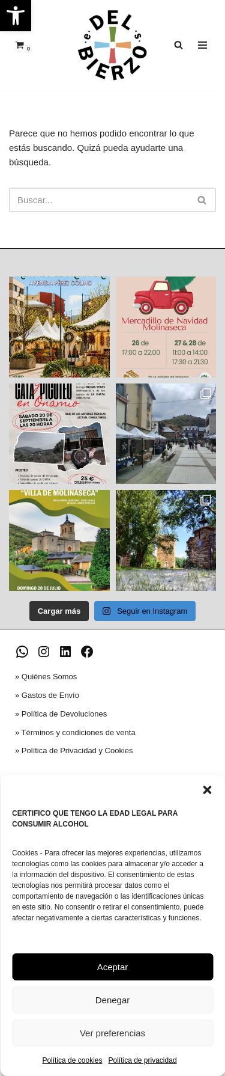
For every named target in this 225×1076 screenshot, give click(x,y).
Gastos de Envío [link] (50, 695)
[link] (15, 15)
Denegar (112, 1000)
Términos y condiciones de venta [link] (79, 732)
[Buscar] (99, 200)
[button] (207, 790)
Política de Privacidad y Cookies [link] (77, 750)
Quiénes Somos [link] (49, 676)
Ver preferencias (112, 1033)
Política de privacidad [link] (142, 1060)
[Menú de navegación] (202, 45)
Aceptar (112, 967)
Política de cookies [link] (72, 1060)
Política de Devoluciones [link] (64, 713)
